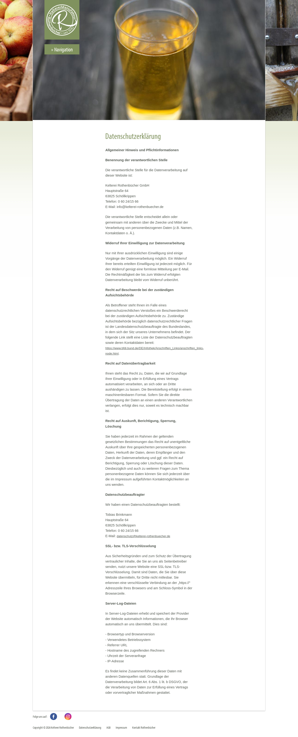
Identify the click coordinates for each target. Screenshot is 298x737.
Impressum (121, 727)
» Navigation (62, 49)
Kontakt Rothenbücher (143, 727)
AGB (108, 727)
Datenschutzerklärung (90, 727)
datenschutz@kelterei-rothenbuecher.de (143, 536)
